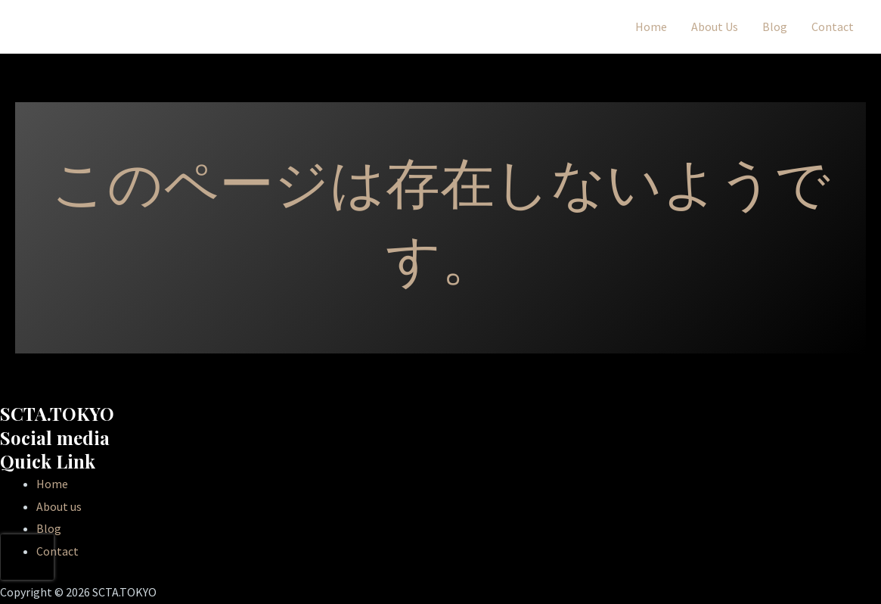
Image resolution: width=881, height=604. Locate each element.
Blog (774, 26)
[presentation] (27, 557)
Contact (832, 26)
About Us (714, 26)
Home (651, 26)
